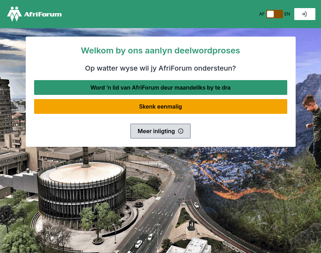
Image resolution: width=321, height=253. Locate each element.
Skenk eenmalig (160, 106)
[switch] (274, 14)
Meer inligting (160, 131)
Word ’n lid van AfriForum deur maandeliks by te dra (160, 87)
